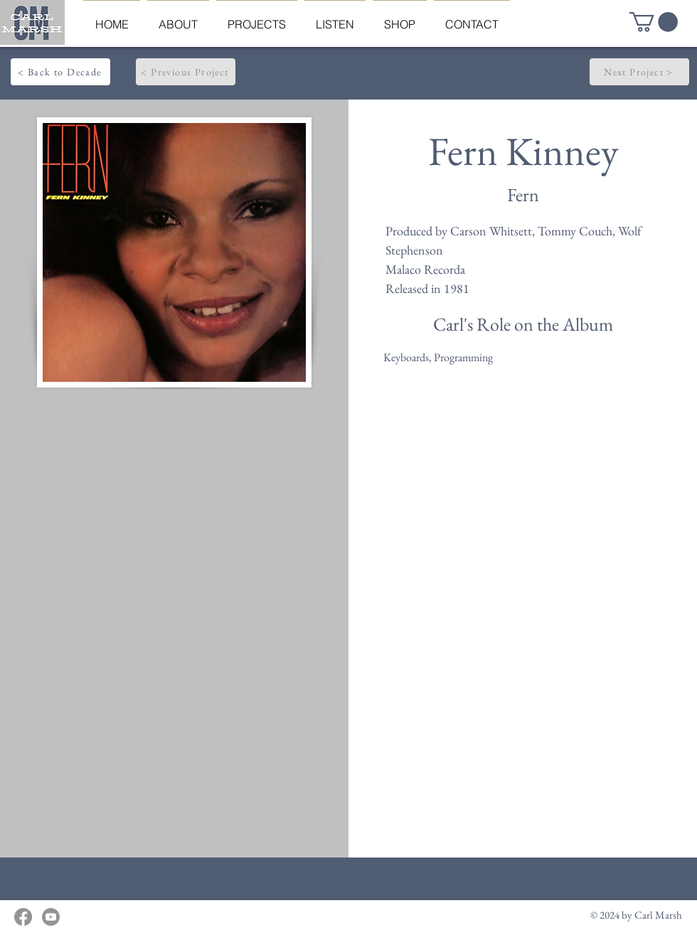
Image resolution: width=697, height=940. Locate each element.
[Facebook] (23, 917)
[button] (653, 22)
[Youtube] (51, 917)
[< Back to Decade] (60, 72)
